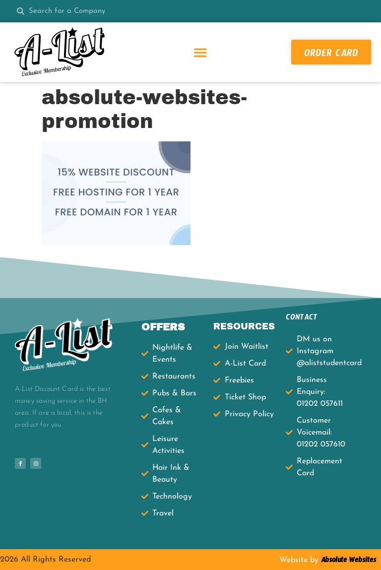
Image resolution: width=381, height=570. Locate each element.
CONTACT (302, 319)
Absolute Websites (347, 561)
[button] (200, 52)
